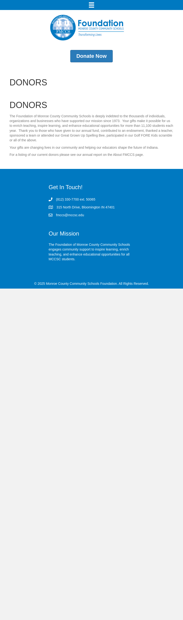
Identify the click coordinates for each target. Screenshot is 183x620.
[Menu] (91, 5)
